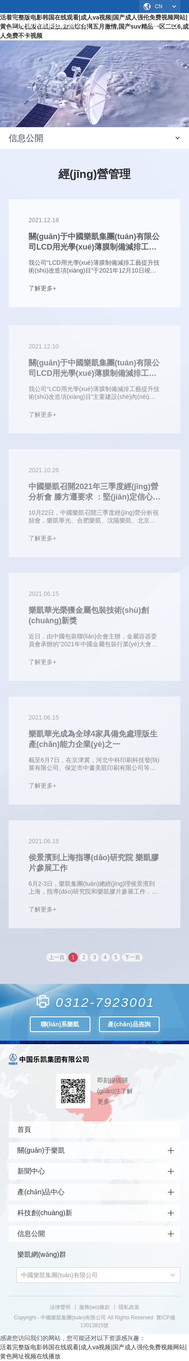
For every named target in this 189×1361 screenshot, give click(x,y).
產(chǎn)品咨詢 (129, 1024)
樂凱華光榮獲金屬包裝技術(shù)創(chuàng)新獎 (89, 617)
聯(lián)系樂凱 (60, 1024)
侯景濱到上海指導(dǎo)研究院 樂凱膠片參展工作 (94, 864)
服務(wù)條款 (94, 1307)
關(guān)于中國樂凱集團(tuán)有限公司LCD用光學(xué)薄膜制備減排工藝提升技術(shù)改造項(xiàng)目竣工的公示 (94, 371)
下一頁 (132, 960)
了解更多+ (42, 288)
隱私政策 (129, 1307)
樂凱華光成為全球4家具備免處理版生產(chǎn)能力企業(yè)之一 (93, 741)
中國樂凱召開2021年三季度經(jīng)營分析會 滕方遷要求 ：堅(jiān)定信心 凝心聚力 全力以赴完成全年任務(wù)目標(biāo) (93, 494)
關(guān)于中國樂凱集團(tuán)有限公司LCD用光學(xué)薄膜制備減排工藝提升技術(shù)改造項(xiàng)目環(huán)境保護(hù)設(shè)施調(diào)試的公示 (94, 242)
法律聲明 (60, 1307)
